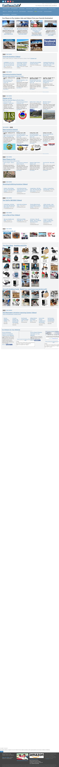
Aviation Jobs (22, 8)
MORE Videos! (30, 11)
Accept (1, 751)
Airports (35, 8)
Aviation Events (14, 8)
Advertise (10, 11)
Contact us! (15, 11)
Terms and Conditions (48, 3)
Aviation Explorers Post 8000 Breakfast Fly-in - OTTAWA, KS (48, 81)
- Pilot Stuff (38, 11)
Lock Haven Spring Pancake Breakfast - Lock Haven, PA (35, 135)
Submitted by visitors (50, 33)
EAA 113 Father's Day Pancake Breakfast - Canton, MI (8, 81)
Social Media (14, 14)
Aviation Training (48, 11)
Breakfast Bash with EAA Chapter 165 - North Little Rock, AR (35, 81)
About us (5, 11)
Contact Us (55, 3)
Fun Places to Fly (6, 8)
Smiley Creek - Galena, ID (35, 101)
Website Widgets (6, 14)
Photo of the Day (52, 8)
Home (43, 3)
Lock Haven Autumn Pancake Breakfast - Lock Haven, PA (22, 135)
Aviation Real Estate (42, 8)
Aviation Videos (22, 11)
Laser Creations (29, 8)
